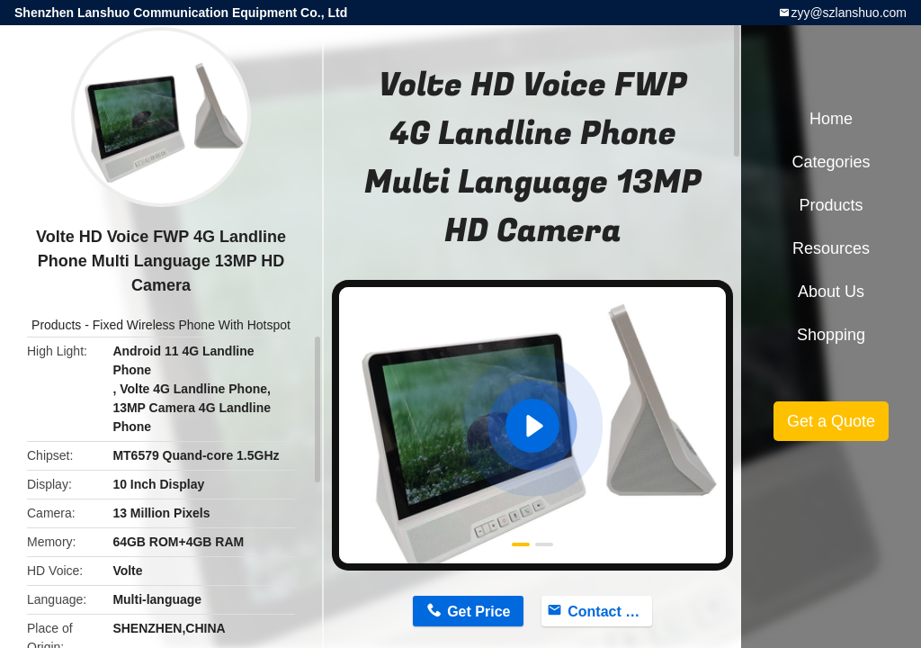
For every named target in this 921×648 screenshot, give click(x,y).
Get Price (478, 611)
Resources (831, 248)
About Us (831, 292)
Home (831, 119)
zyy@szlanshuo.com (849, 12)
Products (56, 325)
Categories (830, 162)
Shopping (831, 335)
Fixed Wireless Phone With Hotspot (192, 325)
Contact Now (610, 611)
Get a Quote (831, 421)
